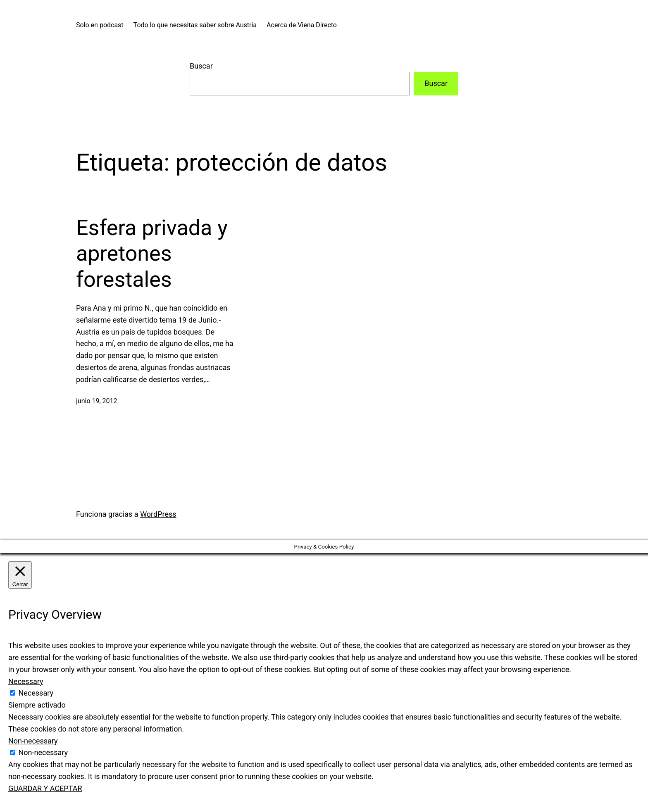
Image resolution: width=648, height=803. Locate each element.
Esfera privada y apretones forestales (152, 253)
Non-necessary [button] (33, 740)
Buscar (201, 66)
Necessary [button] (25, 681)
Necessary (35, 693)
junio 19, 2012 (96, 401)
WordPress (158, 514)
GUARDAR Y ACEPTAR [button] (45, 788)
